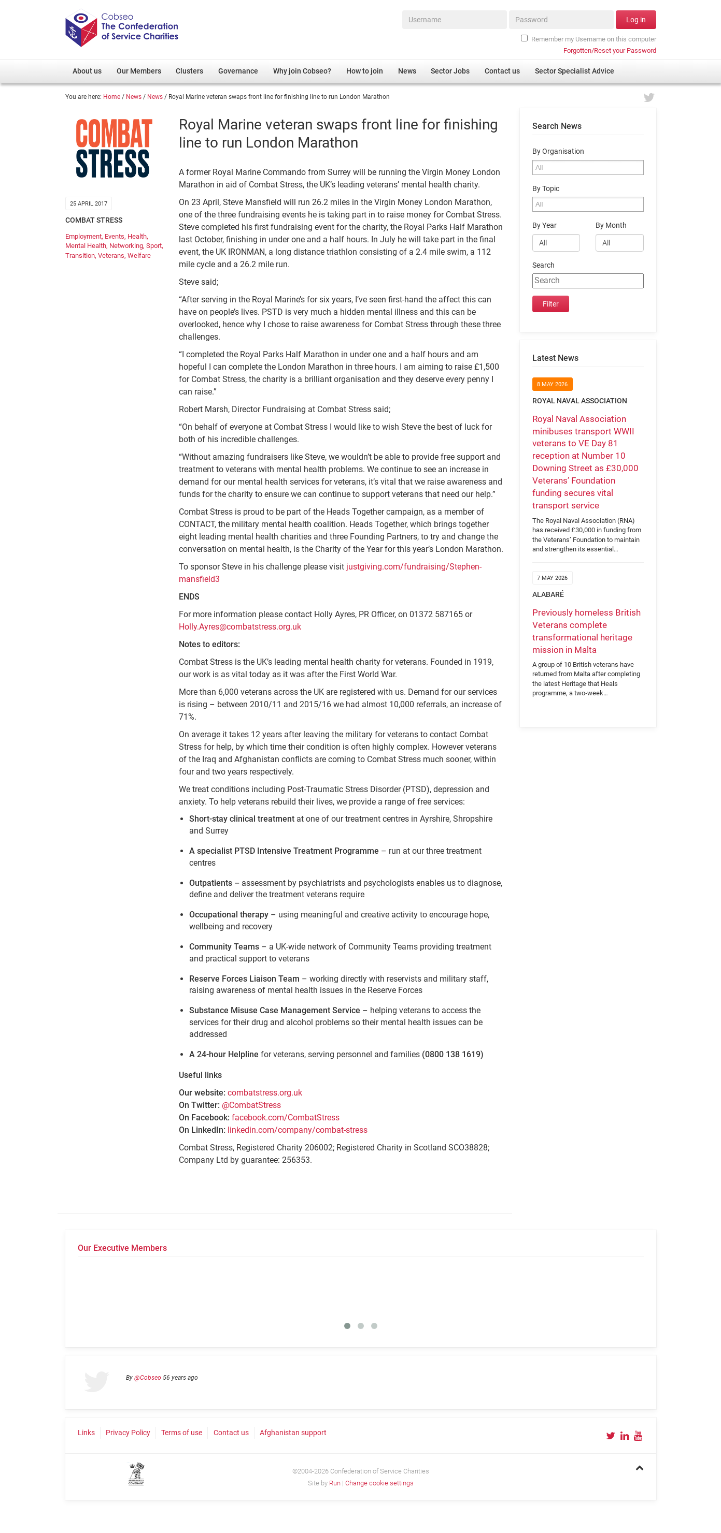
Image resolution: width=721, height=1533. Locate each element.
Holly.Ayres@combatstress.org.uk (240, 627)
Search (543, 265)
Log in (636, 20)
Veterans (111, 255)
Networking (126, 246)
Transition (80, 255)
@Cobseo (147, 1377)
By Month (611, 225)
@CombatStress (251, 1105)
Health (137, 236)
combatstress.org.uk (265, 1093)
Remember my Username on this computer (588, 39)
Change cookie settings (379, 1483)
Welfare (139, 255)
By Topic (545, 188)
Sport (154, 246)
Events (114, 236)
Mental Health (85, 246)
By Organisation (558, 151)
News (134, 96)
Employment (83, 236)
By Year (544, 225)
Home (111, 96)
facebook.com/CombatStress (286, 1117)
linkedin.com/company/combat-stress (297, 1130)
